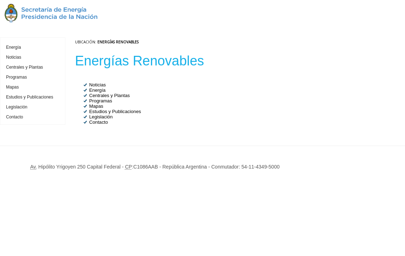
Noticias (13, 57)
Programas (16, 77)
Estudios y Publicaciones (29, 97)
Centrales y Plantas (24, 67)
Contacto (14, 116)
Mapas (12, 87)
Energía (13, 47)
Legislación (16, 107)
